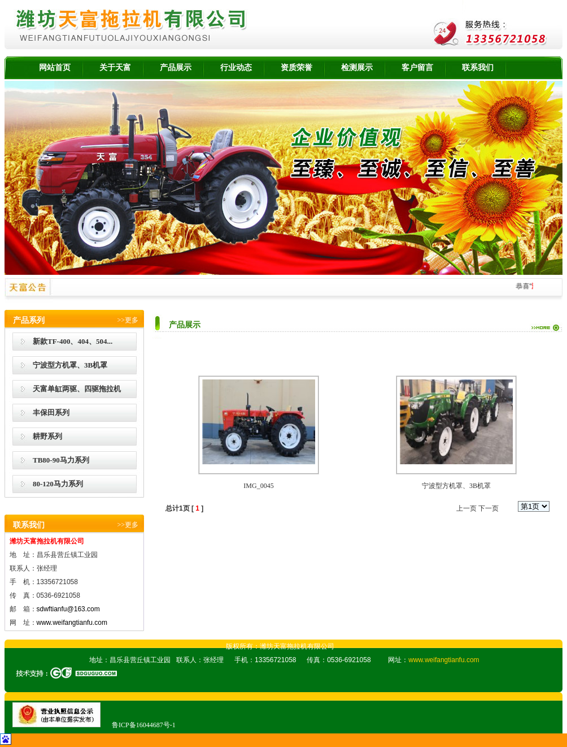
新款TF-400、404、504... (72, 341)
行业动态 (236, 67)
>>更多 (127, 320)
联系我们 (478, 67)
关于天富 (115, 67)
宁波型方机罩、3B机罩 (70, 365)
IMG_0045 (258, 486)
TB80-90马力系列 (61, 460)
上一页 (466, 508)
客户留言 (417, 67)
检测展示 (357, 67)
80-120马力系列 (58, 484)
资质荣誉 (296, 67)
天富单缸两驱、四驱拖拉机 (77, 389)
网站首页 (55, 67)
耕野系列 (47, 436)
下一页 (488, 508)
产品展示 (175, 67)
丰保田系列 (51, 412)
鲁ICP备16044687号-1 (144, 725)
